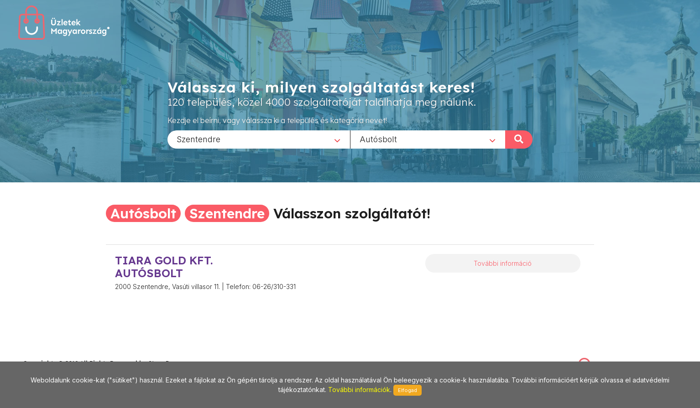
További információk (359, 389)
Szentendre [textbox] (198, 139)
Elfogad (407, 390)
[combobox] (258, 139)
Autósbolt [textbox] (378, 139)
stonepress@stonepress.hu (59, 353)
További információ (503, 263)
